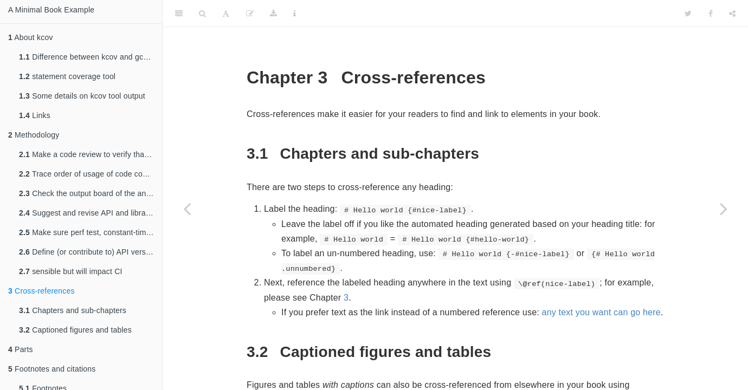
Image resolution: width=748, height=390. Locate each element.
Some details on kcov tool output (82, 96)
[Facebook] (710, 13)
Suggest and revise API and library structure (90, 213)
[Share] (732, 13)
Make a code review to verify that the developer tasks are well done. (90, 154)
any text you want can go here (601, 312)
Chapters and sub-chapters (72, 310)
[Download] (273, 13)
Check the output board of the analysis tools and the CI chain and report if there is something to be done (90, 193)
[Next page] (723, 208)
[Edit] (250, 13)
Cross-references (41, 291)
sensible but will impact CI (70, 271)
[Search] (202, 13)
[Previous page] (187, 208)
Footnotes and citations (51, 369)
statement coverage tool (67, 76)
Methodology (33, 135)
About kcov (30, 37)
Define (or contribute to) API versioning (90, 252)
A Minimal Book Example (51, 9)
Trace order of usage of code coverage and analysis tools (90, 174)
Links (34, 115)
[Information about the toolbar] (294, 13)
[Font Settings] (225, 13)
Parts (20, 349)
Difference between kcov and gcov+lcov (90, 57)
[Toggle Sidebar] (179, 13)
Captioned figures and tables (75, 330)
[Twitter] (688, 13)
